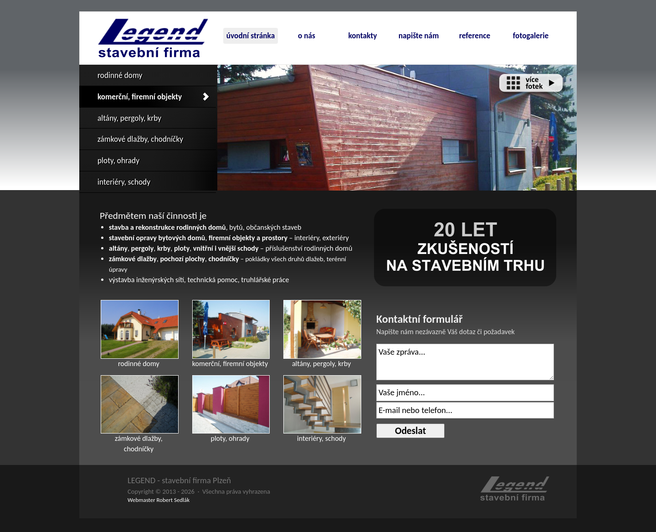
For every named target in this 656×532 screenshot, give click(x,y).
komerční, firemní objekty (139, 97)
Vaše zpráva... (465, 362)
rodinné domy (119, 75)
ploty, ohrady (118, 160)
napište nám (419, 36)
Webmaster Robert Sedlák (159, 499)
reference (474, 36)
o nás (306, 36)
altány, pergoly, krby (129, 118)
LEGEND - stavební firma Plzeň (179, 480)
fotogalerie (530, 36)
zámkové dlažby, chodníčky (140, 139)
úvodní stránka (250, 36)
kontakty (362, 36)
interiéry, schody (123, 182)
